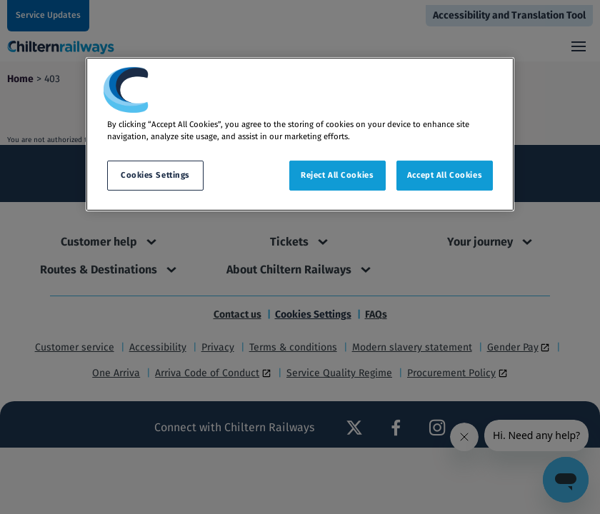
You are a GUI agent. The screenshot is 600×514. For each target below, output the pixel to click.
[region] (300, 134)
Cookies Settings (155, 175)
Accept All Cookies (444, 175)
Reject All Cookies (337, 175)
